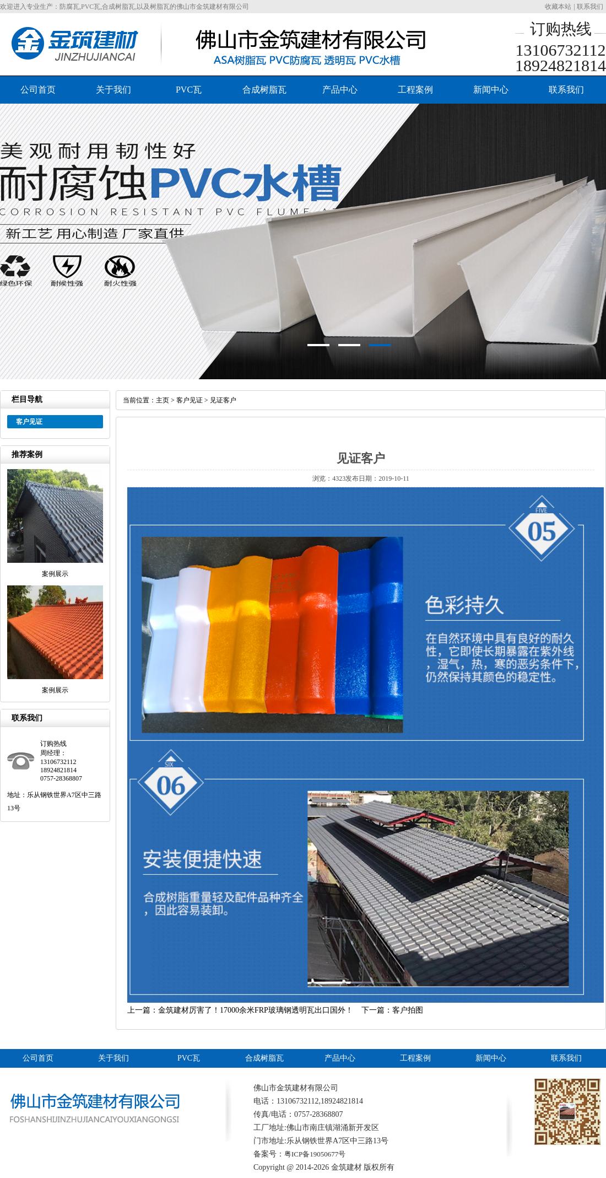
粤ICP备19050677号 (314, 1154)
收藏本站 (558, 6)
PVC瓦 (189, 89)
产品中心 (340, 89)
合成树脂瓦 (264, 89)
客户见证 (189, 400)
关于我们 (113, 89)
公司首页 (38, 89)
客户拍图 (407, 1010)
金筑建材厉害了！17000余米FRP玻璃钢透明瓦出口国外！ (255, 1010)
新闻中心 (490, 89)
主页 (162, 400)
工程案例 (415, 89)
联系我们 (590, 6)
